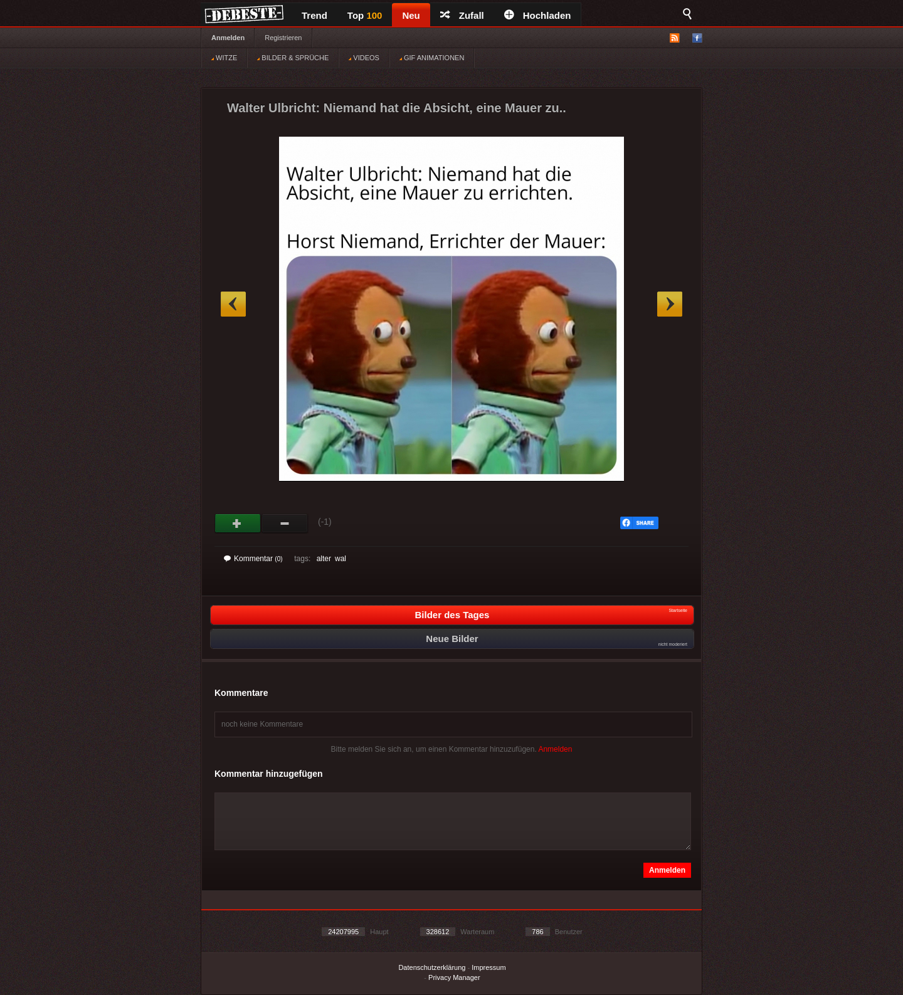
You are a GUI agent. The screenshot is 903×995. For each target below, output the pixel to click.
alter (324, 558)
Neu (411, 15)
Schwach (285, 523)
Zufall (462, 15)
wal (340, 558)
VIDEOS (364, 57)
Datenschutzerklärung (431, 967)
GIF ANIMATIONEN (431, 57)
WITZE (224, 57)
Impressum (488, 967)
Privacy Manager (454, 977)
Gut (237, 523)
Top (365, 15)
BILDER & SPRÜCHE (293, 57)
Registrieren (283, 37)
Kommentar (253, 558)
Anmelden (228, 37)
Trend (314, 15)
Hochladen (537, 15)
